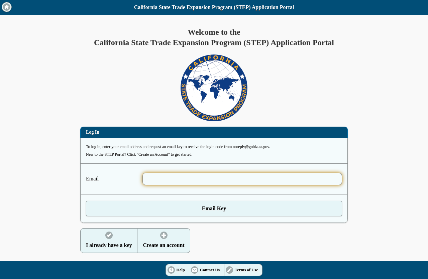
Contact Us (210, 270)
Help (180, 270)
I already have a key (109, 245)
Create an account (163, 245)
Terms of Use (246, 270)
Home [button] (7, 7)
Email (92, 178)
